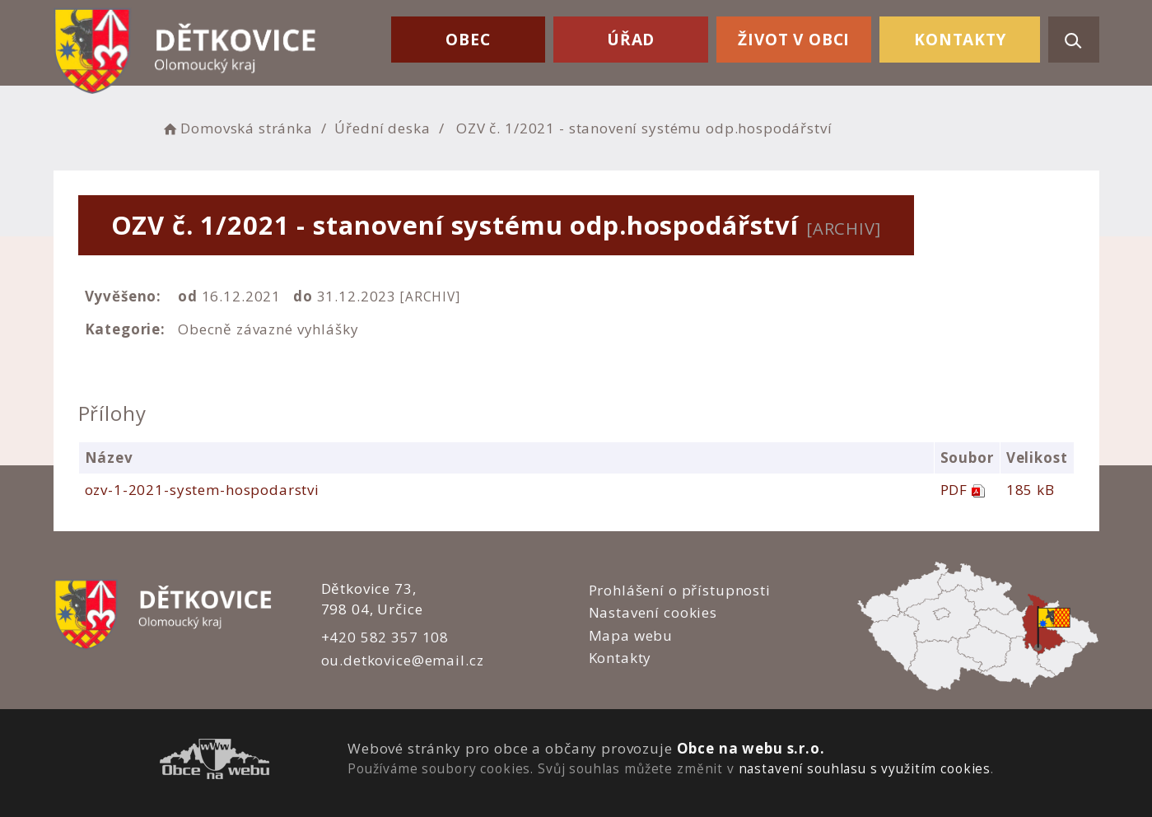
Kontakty (960, 39)
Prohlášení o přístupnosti (680, 590)
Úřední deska (382, 128)
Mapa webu (631, 635)
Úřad (631, 39)
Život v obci (794, 39)
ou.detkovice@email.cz (402, 660)
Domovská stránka (237, 128)
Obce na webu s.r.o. (751, 748)
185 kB (1030, 489)
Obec (467, 39)
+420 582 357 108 (385, 637)
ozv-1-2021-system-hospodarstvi (202, 489)
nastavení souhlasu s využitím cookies (865, 768)
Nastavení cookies (653, 612)
